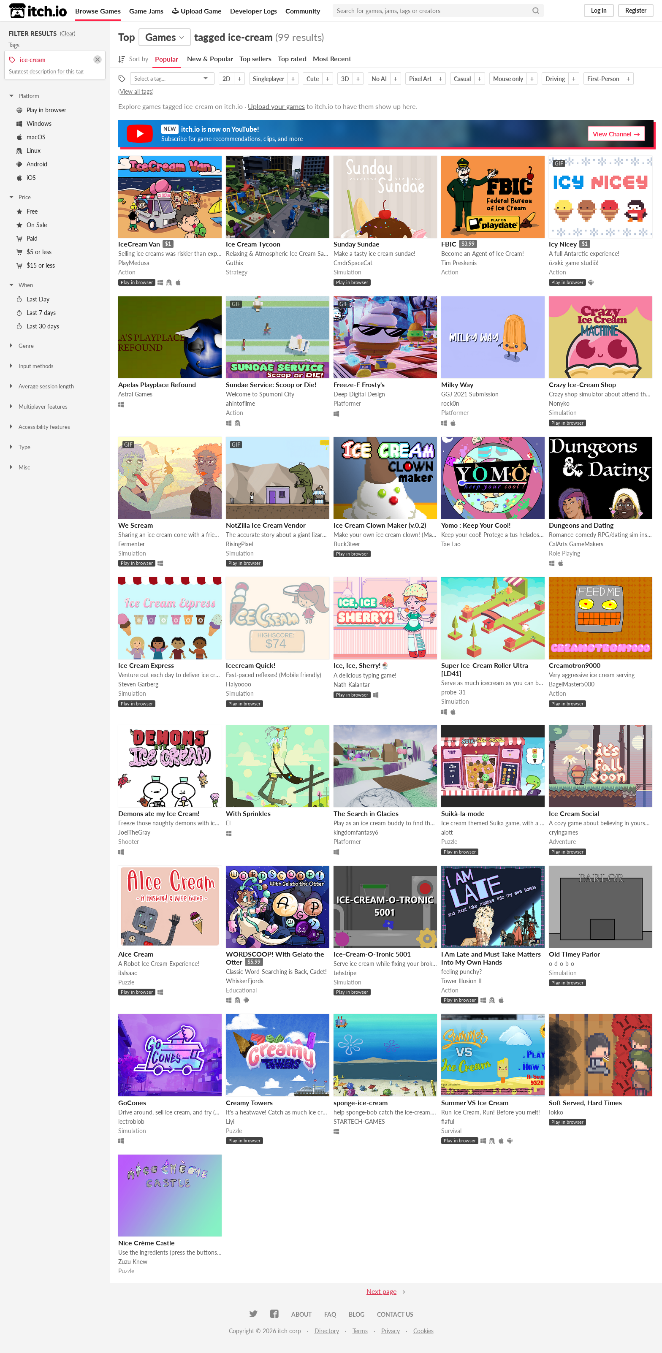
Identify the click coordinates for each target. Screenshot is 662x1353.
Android (31, 164)
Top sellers (255, 58)
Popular (166, 59)
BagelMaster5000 (571, 684)
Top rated (292, 58)
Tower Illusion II (461, 980)
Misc (19, 467)
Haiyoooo (238, 684)
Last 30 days (37, 326)
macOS (31, 137)
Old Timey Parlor (574, 954)
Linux (28, 150)
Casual (462, 78)
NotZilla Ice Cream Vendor (266, 525)
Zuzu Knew (132, 1261)
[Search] (536, 10)
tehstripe (345, 972)
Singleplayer (268, 78)
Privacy (390, 1330)
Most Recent (332, 58)
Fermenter (131, 544)
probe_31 (453, 692)
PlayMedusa (133, 262)
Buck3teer (347, 544)
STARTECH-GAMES (359, 1121)
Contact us (395, 1314)
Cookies (423, 1330)
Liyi (230, 1121)
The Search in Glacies (366, 813)
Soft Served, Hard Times (585, 1102)
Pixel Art (420, 78)
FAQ (330, 1314)
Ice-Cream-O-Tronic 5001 (372, 954)
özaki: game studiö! (574, 262)
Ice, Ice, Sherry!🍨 (361, 665)
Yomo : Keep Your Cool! (476, 525)
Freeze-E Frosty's (359, 384)
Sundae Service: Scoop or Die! (271, 384)
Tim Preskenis (459, 262)
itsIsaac (127, 972)
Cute (313, 78)
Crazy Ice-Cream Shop (582, 384)
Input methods (31, 366)
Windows (34, 123)
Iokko (556, 1112)
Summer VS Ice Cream (474, 1102)
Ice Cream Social (574, 813)
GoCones (132, 1102)
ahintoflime (240, 403)
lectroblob (131, 1121)
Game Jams (146, 11)
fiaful (447, 1121)
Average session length (41, 386)
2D (226, 78)
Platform (23, 95)
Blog (356, 1314)
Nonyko (559, 403)
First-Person (603, 78)
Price (19, 197)
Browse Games (98, 11)
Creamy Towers (249, 1102)
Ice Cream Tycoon (253, 244)
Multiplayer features (38, 406)
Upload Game (197, 11)
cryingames (563, 832)
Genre (21, 345)
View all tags (136, 91)
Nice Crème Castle (146, 1243)
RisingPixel (239, 544)
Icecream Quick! (251, 665)
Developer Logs (253, 11)
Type (19, 447)
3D (345, 78)
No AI (379, 78)
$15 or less (35, 265)
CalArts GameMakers (576, 544)
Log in (599, 10)
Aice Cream (135, 954)
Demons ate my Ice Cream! (159, 813)
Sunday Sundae (357, 244)
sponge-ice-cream (361, 1102)
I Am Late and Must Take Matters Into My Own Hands (491, 958)
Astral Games (135, 394)
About (301, 1314)
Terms (360, 1330)
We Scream (135, 525)
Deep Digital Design (359, 394)
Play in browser (41, 110)
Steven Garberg (138, 684)
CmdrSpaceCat (353, 262)
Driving (555, 78)
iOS (26, 177)
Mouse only (508, 78)
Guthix (234, 262)
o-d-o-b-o (561, 963)
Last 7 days (36, 312)
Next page (381, 1291)
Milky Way (457, 384)
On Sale (31, 224)
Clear (67, 33)
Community (302, 11)
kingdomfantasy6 (356, 832)
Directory (327, 1330)
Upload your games (276, 106)
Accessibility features (39, 426)
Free (27, 211)
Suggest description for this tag (46, 71)
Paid (27, 238)
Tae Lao (451, 544)
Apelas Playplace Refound (157, 384)
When (20, 285)
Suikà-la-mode (463, 813)
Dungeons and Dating (581, 525)
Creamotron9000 (574, 665)
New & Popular (210, 58)
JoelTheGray (134, 832)
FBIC (448, 244)
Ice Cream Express (146, 665)
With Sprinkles (248, 813)
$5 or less (34, 251)
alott (447, 832)
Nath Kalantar (352, 684)
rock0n (450, 403)
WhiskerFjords (244, 980)
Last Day (32, 299)
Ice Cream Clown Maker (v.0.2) (380, 525)
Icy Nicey (563, 244)
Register (635, 10)
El (228, 823)
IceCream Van (139, 244)
